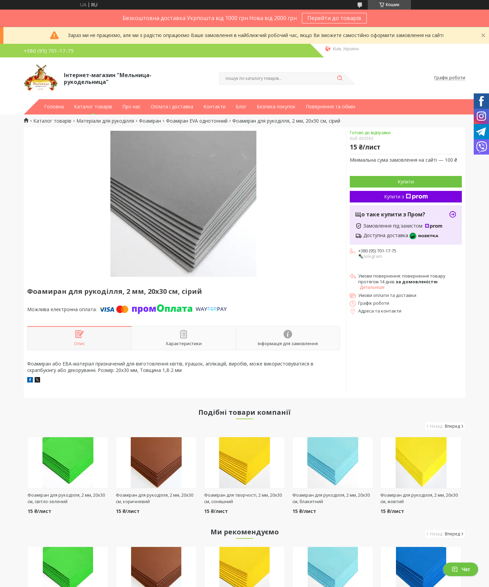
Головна (54, 106)
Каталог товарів (93, 106)
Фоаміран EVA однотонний (197, 121)
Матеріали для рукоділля (105, 121)
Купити (406, 181)
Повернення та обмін (330, 106)
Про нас (131, 106)
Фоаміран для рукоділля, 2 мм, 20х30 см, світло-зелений (66, 498)
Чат (461, 569)
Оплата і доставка (172, 106)
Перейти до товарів (334, 18)
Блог (241, 106)
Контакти (214, 106)
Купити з (406, 196)
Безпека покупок (276, 106)
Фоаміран (150, 121)
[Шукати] (339, 78)
